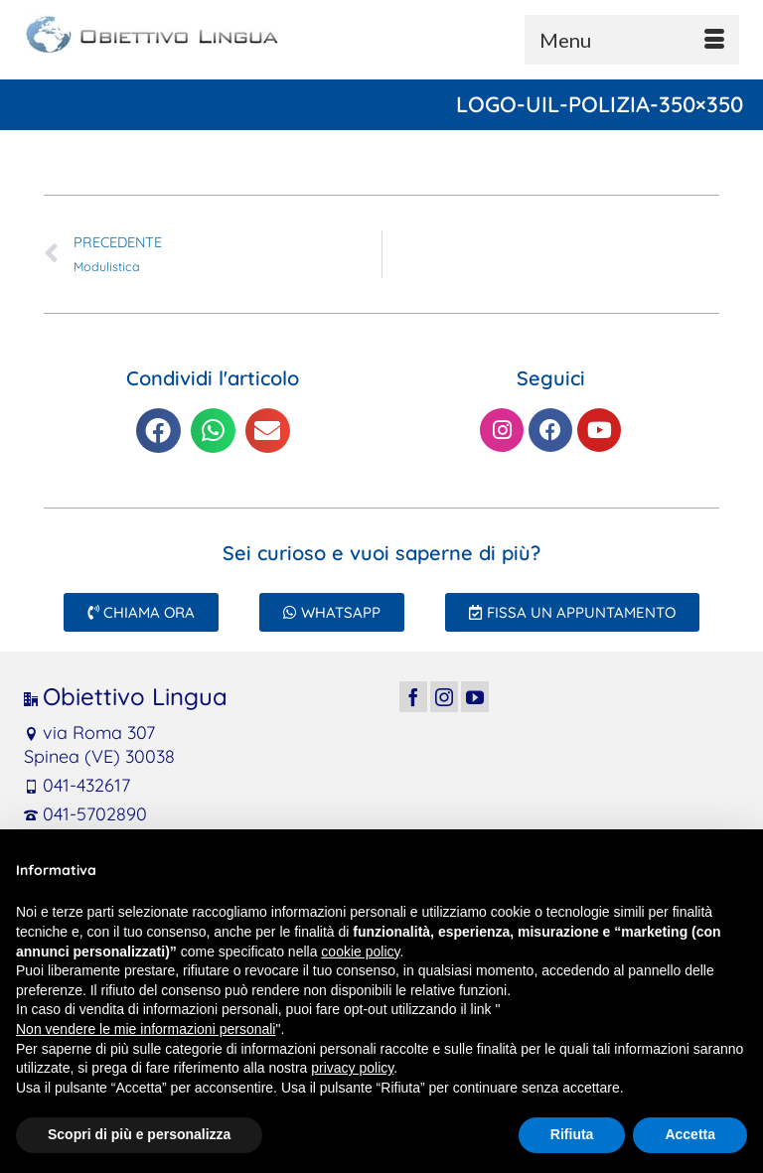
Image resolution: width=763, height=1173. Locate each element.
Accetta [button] (690, 1134)
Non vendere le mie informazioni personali (145, 1029)
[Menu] (632, 40)
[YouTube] (475, 696)
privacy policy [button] (352, 1068)
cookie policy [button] (360, 951)
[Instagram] (444, 696)
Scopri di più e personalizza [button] (139, 1134)
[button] (158, 430)
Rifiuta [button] (572, 1134)
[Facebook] (413, 696)
